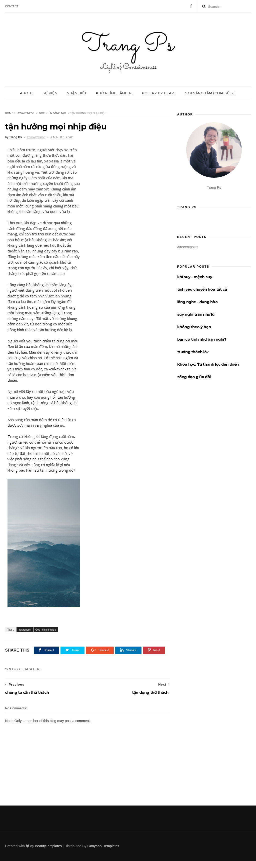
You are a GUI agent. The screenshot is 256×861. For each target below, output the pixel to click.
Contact (11, 6)
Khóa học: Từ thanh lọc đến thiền (208, 364)
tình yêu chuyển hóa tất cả (202, 289)
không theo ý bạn (194, 326)
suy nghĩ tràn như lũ (195, 314)
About (26, 93)
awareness (26, 113)
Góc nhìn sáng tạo (52, 113)
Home (9, 113)
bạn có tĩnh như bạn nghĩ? (201, 339)
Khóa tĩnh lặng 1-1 (114, 93)
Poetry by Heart (159, 93)
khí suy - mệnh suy (194, 276)
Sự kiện (50, 93)
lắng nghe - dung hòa (197, 301)
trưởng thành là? (193, 351)
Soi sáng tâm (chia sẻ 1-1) (210, 93)
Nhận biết (77, 93)
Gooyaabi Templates (103, 846)
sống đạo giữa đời (194, 376)
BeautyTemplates (48, 846)
